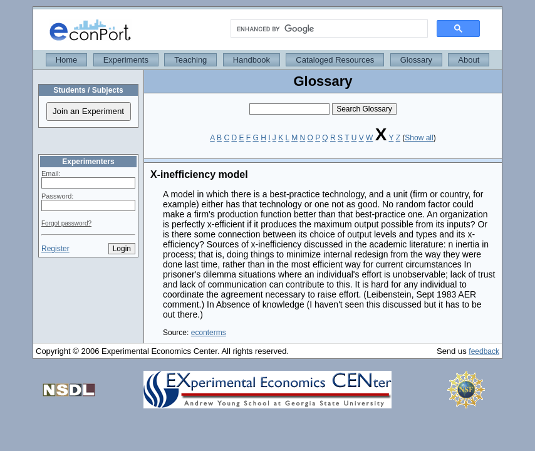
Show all (419, 137)
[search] (328, 28)
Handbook (251, 60)
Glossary (416, 60)
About (468, 60)
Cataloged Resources (335, 60)
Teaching (190, 60)
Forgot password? (66, 223)
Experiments (125, 60)
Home (67, 60)
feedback (484, 351)
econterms (208, 332)
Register (55, 248)
